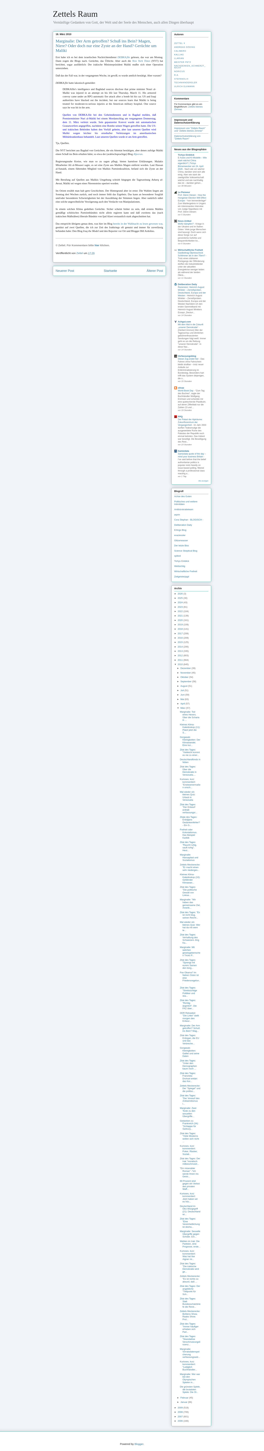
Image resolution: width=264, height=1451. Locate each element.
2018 (180, 629)
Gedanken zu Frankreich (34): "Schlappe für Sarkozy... (189, 1124)
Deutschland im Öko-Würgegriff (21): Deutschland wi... (190, 1210)
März (183, 708)
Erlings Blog (180, 530)
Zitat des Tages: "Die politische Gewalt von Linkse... (188, 891)
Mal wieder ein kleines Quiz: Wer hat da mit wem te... (190, 926)
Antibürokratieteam (183, 509)
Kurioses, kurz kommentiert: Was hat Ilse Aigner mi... (187, 1255)
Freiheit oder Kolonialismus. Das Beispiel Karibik (188, 833)
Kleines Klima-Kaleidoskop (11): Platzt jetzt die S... (190, 728)
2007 (180, 1416)
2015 (180, 642)
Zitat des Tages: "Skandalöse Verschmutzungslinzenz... (190, 1340)
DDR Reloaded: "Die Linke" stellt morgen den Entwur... (189, 1017)
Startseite (110, 271)
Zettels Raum (75, 13)
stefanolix (181, 79)
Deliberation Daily (187, 284)
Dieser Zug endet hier (188, 359)
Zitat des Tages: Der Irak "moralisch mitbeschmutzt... (190, 1161)
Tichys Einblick (186, 155)
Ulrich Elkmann (184, 86)
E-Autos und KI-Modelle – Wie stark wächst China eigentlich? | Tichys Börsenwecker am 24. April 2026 (192, 163)
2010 (180, 664)
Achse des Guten (183, 496)
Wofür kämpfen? (186, 224)
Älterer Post (155, 271)
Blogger (138, 1443)
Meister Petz (182, 62)
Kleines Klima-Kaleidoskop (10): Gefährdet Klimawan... (190, 878)
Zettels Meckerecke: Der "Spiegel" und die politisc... (190, 1088)
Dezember (186, 668)
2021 (180, 615)
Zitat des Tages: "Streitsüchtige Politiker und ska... (188, 991)
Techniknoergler (185, 82)
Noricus (179, 71)
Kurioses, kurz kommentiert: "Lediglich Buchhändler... (188, 1365)
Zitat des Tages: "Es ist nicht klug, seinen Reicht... (190, 915)
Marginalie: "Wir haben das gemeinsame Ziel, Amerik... (190, 903)
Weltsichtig (179, 566)
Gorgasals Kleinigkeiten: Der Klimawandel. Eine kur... (190, 741)
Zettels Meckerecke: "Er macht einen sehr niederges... (190, 867)
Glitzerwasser (181, 540)
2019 (180, 624)
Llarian (179, 58)
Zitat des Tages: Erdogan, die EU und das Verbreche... (189, 1039)
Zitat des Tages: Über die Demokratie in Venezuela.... (188, 770)
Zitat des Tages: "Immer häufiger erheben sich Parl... (189, 1327)
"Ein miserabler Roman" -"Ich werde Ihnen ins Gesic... (189, 1172)
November (186, 672)
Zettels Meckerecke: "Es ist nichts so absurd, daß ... (190, 1279)
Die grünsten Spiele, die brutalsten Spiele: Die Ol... (190, 1389)
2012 (180, 655)
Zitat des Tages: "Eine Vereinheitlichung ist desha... (190, 1222)
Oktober (184, 677)
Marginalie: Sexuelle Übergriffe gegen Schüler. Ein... (190, 1234)
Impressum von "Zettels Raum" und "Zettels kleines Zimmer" (189, 129)
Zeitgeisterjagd (181, 576)
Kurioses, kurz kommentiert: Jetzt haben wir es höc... (189, 1197)
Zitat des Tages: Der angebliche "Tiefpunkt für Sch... (190, 1290)
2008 (180, 1412)
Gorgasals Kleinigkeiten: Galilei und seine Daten (189, 1052)
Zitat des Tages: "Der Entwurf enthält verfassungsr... (188, 808)
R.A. (176, 75)
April (183, 703)
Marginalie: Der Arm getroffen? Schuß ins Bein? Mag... (190, 1028)
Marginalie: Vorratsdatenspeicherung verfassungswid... (190, 1353)
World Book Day (186, 390)
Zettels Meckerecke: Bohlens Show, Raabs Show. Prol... (190, 1315)
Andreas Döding (184, 47)
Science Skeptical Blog (185, 550)
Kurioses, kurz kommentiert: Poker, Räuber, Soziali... (188, 1150)
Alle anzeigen (203, 481)
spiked (177, 556)
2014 (180, 646)
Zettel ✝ (179, 43)
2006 (180, 1421)
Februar (184, 1397)
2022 (180, 611)
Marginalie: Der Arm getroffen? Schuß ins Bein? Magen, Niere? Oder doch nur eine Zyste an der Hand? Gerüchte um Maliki (106, 46)
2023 (180, 607)
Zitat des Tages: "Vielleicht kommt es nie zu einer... (190, 752)
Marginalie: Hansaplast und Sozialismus (189, 857)
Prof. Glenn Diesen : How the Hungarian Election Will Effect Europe (192, 198)
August (184, 686)
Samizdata (183, 451)
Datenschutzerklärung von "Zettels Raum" (187, 137)
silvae (181, 387)
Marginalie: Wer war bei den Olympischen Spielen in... (190, 1378)
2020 (180, 620)
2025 (180, 598)
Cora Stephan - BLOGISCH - (188, 519)
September (186, 681)
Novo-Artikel (184, 221)
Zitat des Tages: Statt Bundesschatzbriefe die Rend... (190, 1302)
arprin (177, 514)
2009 (180, 1407)
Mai (182, 699)
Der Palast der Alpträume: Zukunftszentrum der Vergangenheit (190, 422)
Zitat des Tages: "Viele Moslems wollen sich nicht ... (189, 1137)
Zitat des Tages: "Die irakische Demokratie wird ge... (189, 1267)
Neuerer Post (65, 271)
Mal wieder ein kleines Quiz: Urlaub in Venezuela (187, 796)
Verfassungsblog (187, 356)
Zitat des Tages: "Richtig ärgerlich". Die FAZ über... (188, 1004)
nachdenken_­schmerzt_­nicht (189, 67)
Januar (184, 1402)
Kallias (179, 55)
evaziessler (180, 535)
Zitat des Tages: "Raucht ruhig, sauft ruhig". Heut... (188, 846)
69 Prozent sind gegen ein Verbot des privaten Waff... (189, 1185)
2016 (180, 638)
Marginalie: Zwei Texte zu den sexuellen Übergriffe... (188, 1112)
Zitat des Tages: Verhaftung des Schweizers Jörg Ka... (189, 938)
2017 (180, 633)
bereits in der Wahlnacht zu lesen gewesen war (138, 223)
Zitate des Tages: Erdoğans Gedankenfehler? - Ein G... (190, 821)
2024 (180, 602)
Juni (182, 694)
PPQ (180, 416)
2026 (180, 593)
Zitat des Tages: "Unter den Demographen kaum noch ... (188, 1064)
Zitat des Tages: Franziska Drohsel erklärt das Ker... (188, 1077)
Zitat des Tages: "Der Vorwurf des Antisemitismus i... (189, 1099)
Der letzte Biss (181, 545)
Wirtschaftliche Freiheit (190, 250)
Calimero (180, 51)
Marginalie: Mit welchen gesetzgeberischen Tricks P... (190, 951)
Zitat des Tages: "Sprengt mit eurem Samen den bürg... (188, 964)
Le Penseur (184, 192)
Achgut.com (184, 321)
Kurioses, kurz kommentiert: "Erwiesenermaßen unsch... (190, 783)
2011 (180, 660)
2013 (180, 651)
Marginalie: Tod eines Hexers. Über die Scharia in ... (189, 715)
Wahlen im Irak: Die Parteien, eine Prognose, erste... (190, 1244)
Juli (182, 690)
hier (97, 245)
